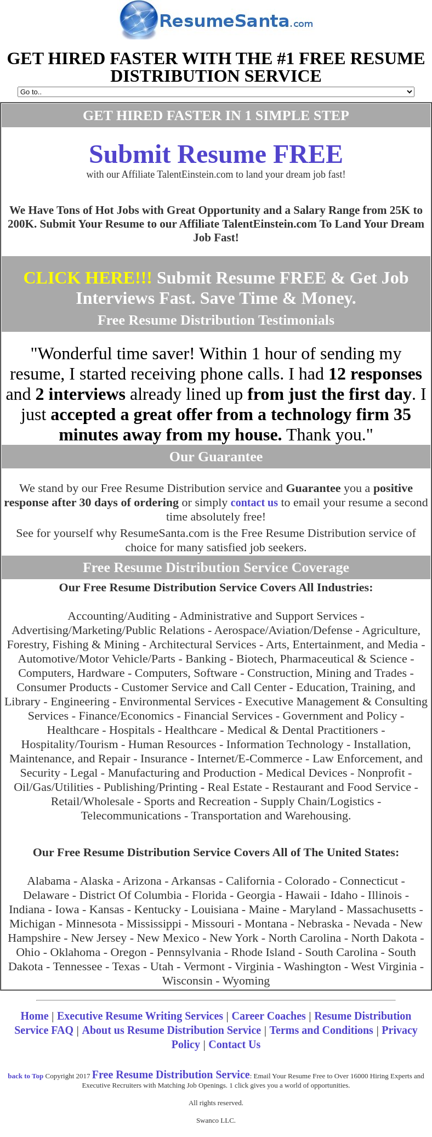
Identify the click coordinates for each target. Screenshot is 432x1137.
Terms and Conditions (321, 1030)
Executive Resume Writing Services (140, 1016)
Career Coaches (269, 1016)
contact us (254, 502)
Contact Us (234, 1044)
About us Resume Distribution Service (171, 1030)
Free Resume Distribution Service (171, 1074)
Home (35, 1016)
